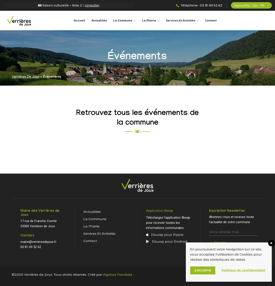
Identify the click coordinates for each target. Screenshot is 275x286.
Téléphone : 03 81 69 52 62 (199, 5)
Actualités (99, 20)
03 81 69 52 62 (30, 247)
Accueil (79, 20)
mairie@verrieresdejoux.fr (38, 242)
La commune (122, 20)
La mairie (91, 226)
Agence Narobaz (117, 274)
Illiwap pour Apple (164, 235)
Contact (211, 20)
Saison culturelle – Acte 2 (68, 5)
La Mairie (149, 20)
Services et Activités (180, 20)
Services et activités (99, 234)
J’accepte (202, 270)
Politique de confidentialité (243, 270)
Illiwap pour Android (166, 241)
